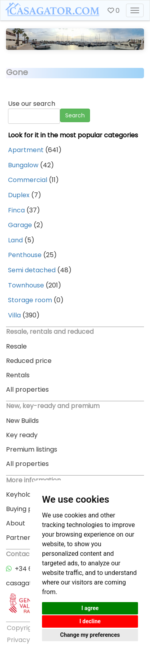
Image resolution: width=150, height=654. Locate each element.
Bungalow (23, 165)
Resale (16, 346)
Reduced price (29, 360)
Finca (16, 210)
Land (15, 240)
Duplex (19, 195)
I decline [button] (89, 621)
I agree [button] (89, 608)
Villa (14, 315)
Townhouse (26, 285)
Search (75, 115)
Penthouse (25, 255)
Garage (20, 225)
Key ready (22, 435)
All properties (27, 389)
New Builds (22, 420)
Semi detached (32, 270)
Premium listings (31, 449)
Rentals (18, 375)
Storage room (30, 300)
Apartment (26, 150)
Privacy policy (28, 639)
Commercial (27, 179)
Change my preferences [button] (90, 635)
